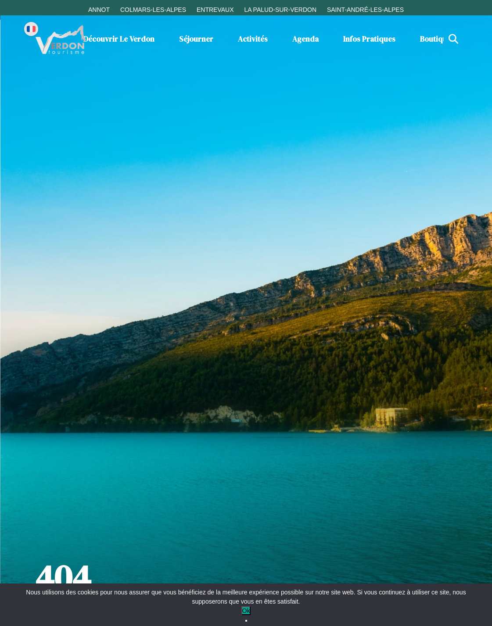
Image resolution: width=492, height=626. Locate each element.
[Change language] (31, 29)
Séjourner (196, 39)
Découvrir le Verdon (118, 39)
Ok (246, 610)
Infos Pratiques (369, 39)
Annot (99, 9)
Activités (253, 39)
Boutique (435, 39)
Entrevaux (215, 9)
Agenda (305, 39)
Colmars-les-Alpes (153, 9)
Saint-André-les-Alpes (365, 9)
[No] (246, 621)
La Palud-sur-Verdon (280, 9)
